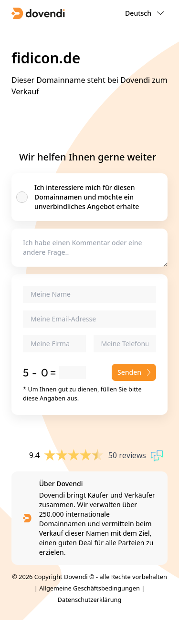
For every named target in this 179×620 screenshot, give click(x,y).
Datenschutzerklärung (90, 599)
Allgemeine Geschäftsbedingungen (89, 588)
